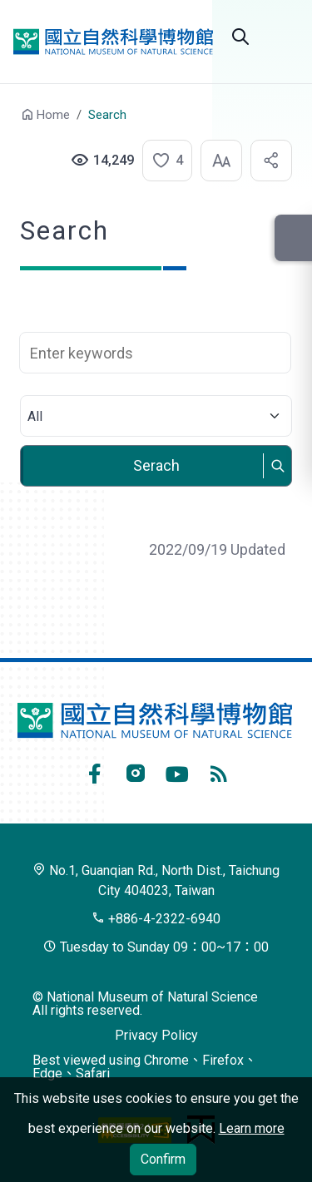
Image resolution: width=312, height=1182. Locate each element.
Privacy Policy (156, 1035)
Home (53, 114)
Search (240, 36)
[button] (162, 161)
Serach (156, 465)
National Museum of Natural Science (113, 41)
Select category (155, 395)
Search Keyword (155, 323)
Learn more (252, 1128)
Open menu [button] (282, 36)
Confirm (163, 1159)
